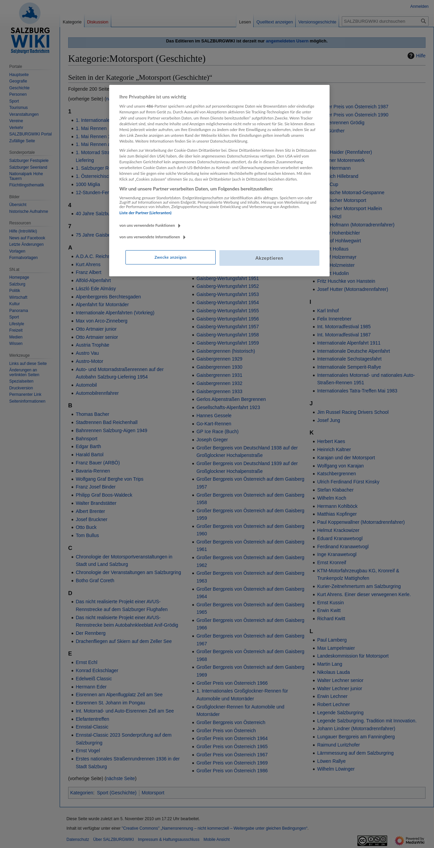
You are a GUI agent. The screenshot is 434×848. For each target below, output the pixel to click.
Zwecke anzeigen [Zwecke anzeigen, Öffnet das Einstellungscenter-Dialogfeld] (170, 257)
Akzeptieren (269, 258)
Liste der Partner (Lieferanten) (145, 212)
